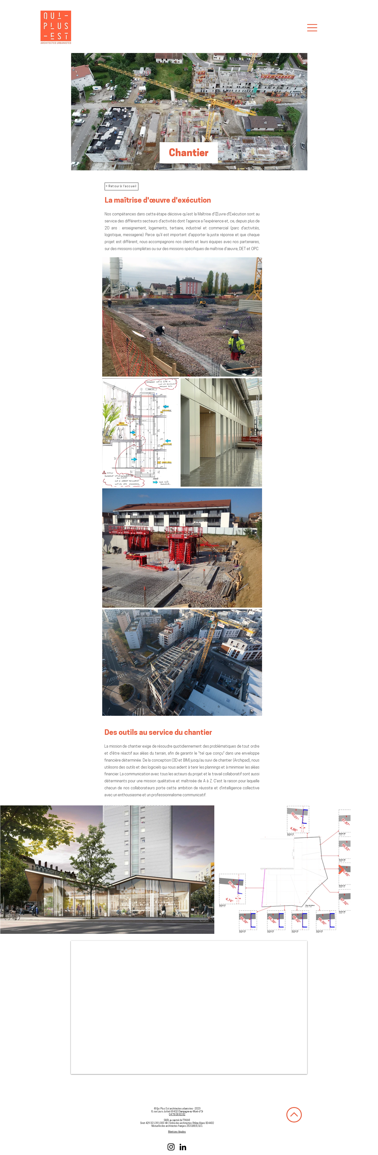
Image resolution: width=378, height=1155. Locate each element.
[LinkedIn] (183, 1147)
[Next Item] (341, 869)
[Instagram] (171, 1147)
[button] (312, 27)
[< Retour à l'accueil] (121, 186)
